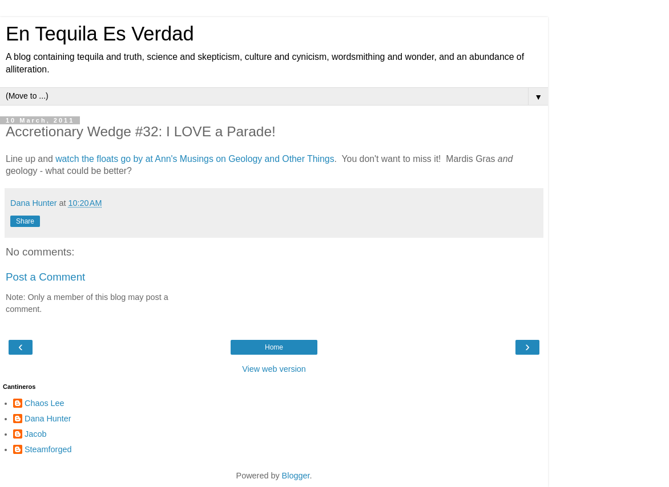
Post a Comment (45, 277)
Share (25, 221)
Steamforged (48, 449)
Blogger (296, 475)
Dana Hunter (48, 418)
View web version (274, 369)
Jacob (35, 434)
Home (274, 347)
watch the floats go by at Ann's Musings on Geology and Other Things (194, 159)
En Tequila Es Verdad (100, 33)
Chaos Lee (45, 403)
